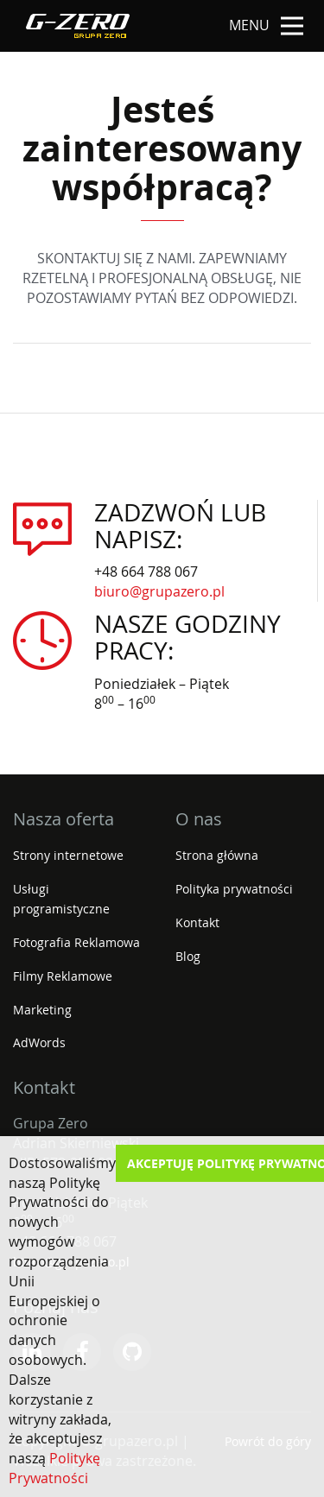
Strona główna (216, 855)
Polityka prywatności (234, 889)
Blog (187, 956)
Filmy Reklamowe (62, 976)
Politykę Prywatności (54, 1468)
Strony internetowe (68, 855)
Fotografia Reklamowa (76, 942)
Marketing (42, 1009)
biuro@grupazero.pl (159, 591)
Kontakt (197, 922)
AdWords (39, 1042)
